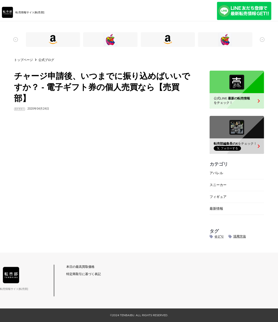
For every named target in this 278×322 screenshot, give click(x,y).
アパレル (216, 173)
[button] (16, 40)
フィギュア (218, 197)
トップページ (23, 60)
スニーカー (218, 185)
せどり (219, 236)
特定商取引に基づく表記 (83, 274)
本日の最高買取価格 (80, 267)
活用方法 (239, 236)
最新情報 (216, 208)
